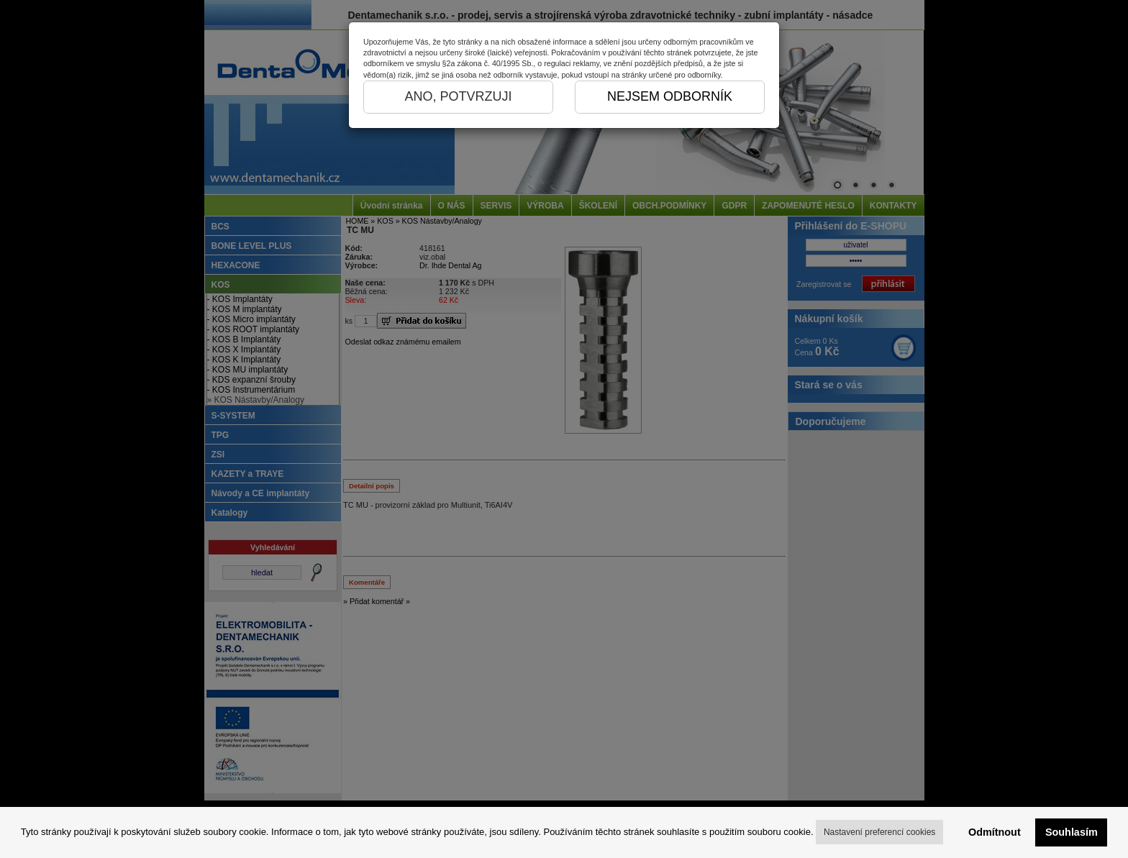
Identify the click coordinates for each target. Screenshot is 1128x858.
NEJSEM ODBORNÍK (669, 96)
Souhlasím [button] (1071, 832)
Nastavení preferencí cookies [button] (879, 832)
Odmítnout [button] (994, 832)
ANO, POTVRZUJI (457, 96)
